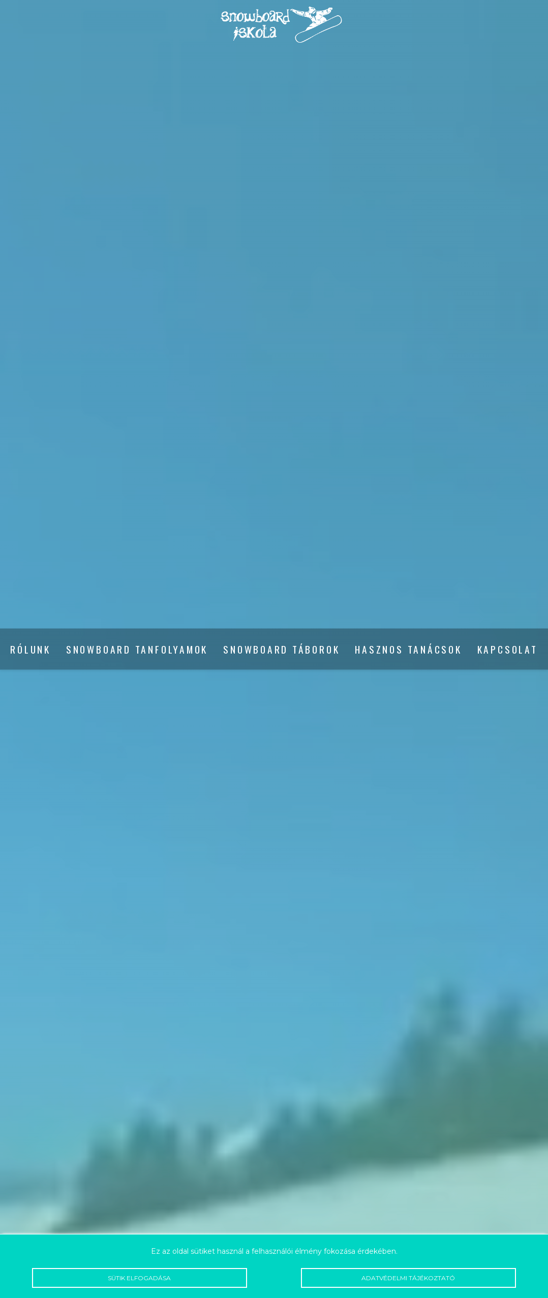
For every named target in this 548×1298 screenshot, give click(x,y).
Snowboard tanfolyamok (137, 649)
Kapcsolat (507, 649)
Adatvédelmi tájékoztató (408, 1278)
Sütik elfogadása (139, 1278)
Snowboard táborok (281, 649)
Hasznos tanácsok (408, 649)
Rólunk (30, 649)
